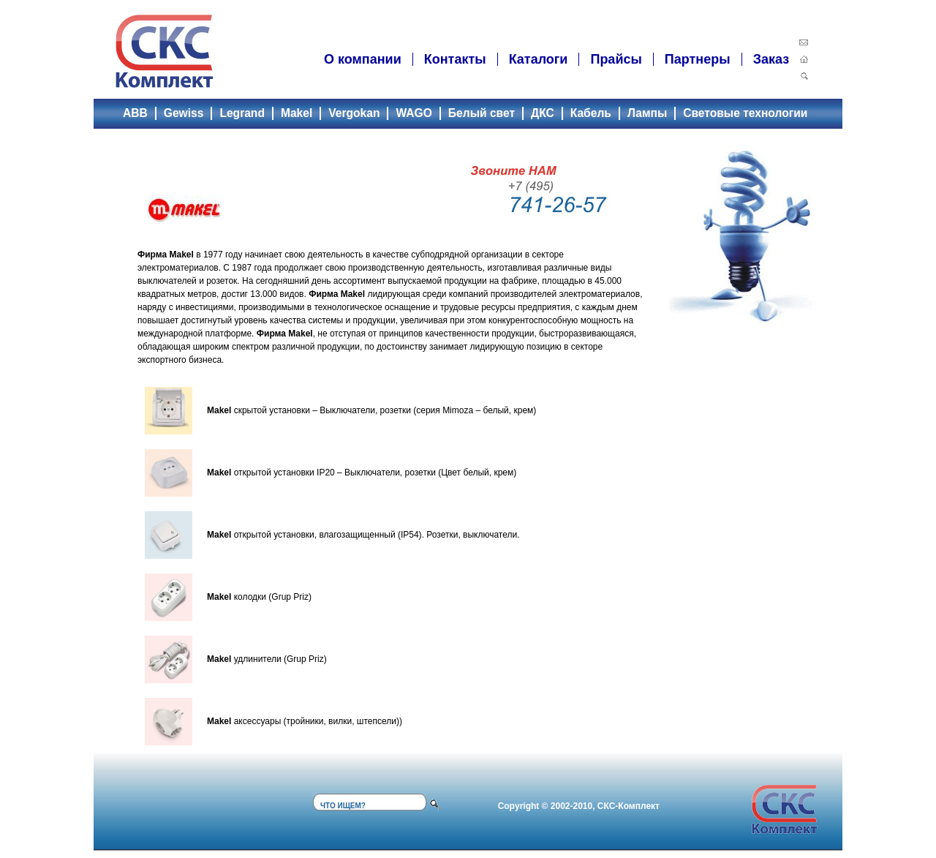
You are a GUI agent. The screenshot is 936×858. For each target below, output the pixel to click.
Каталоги (538, 59)
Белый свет (481, 113)
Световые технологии (745, 113)
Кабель (590, 113)
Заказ (771, 59)
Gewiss (184, 113)
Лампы (647, 113)
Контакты (455, 59)
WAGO (413, 113)
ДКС (542, 113)
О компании (362, 59)
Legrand (242, 113)
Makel (296, 113)
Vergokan (354, 113)
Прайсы (615, 59)
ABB (135, 113)
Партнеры (698, 59)
